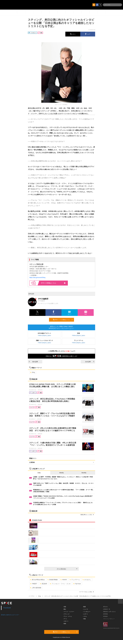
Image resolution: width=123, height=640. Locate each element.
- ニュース (85, 609)
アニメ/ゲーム (75, 579)
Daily (39, 472)
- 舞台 (64, 609)
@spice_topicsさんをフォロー (10, 615)
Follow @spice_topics (44, 335)
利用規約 (105, 616)
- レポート (85, 614)
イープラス (31, 596)
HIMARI (63, 579)
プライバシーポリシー (109, 618)
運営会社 (105, 606)
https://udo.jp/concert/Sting (37, 277)
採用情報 (105, 614)
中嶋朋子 (33, 583)
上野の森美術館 (35, 587)
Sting (32, 372)
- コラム (85, 616)
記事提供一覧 (106, 609)
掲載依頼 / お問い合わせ (109, 611)
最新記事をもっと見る (87, 514)
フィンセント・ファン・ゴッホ (60, 583)
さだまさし (87, 579)
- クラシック (66, 614)
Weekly (61, 472)
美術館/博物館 (53, 579)
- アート (65, 618)
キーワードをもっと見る (86, 591)
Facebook (7, 608)
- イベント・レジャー (68, 611)
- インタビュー (86, 611)
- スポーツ (65, 621)
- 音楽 (64, 606)
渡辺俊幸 (43, 583)
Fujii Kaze (77, 583)
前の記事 (33, 361)
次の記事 (89, 361)
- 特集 (84, 618)
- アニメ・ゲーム (67, 616)
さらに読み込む (67, 569)
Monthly (84, 472)
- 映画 (64, 623)
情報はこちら (53, 283)
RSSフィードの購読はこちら (62, 319)
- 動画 (84, 606)
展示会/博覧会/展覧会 (37, 579)
